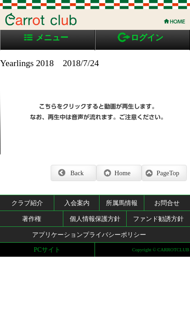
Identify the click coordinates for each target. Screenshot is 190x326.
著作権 (31, 218)
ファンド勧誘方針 (158, 218)
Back (77, 173)
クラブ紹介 (27, 202)
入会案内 (77, 202)
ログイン (147, 37)
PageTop (168, 173)
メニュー (52, 37)
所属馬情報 (122, 202)
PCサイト (47, 249)
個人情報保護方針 (95, 218)
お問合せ (167, 202)
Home (122, 173)
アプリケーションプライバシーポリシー (89, 234)
